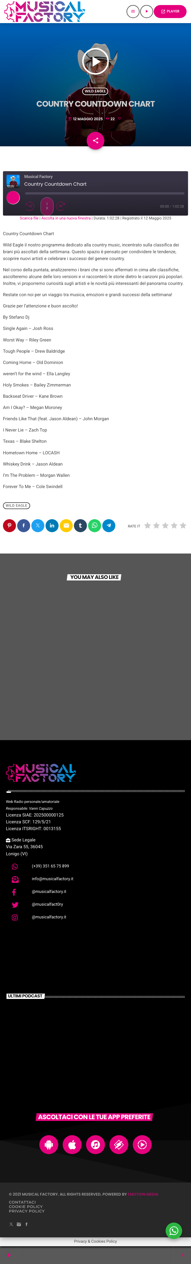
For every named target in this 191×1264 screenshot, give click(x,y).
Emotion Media (143, 1194)
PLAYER (170, 11)
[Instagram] (19, 1225)
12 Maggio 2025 (85, 119)
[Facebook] (26, 1225)
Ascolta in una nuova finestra (66, 218)
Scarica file (29, 218)
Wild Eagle (95, 91)
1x (47, 206)
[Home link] (44, 11)
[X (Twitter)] (11, 1225)
